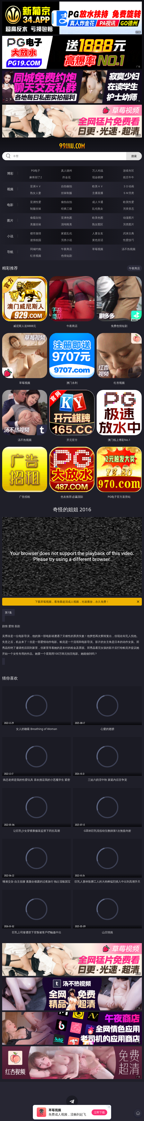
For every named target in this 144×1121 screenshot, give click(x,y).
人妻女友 (97, 233)
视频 (10, 189)
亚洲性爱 (35, 202)
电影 (10, 205)
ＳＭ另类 (128, 193)
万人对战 (97, 170)
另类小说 (66, 240)
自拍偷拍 (66, 186)
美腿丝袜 (35, 224)
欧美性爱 (128, 202)
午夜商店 (66, 249)
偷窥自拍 (35, 217)
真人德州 (66, 170)
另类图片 (128, 224)
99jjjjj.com (72, 146)
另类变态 (128, 208)
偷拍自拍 (66, 202)
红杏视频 (35, 256)
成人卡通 (97, 202)
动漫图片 (128, 217)
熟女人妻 (35, 193)
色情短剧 (66, 256)
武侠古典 (128, 233)
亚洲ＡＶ (35, 186)
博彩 (10, 173)
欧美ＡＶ (97, 186)
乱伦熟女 (97, 208)
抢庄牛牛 (128, 177)
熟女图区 (97, 224)
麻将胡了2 (35, 177)
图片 (10, 220)
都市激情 (35, 233)
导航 (10, 252)
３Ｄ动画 (128, 186)
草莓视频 (97, 249)
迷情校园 (35, 240)
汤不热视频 (128, 249)
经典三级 (66, 208)
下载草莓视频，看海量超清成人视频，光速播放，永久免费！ (87, 601)
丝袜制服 (66, 193)
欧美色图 (97, 217)
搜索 (134, 156)
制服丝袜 (35, 208)
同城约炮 (35, 249)
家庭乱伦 (66, 233)
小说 (10, 236)
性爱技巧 (128, 240)
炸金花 (66, 177)
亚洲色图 (66, 217)
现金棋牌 (97, 177)
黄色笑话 (97, 240)
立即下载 (99, 1112)
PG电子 (35, 170)
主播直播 (97, 193)
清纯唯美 (66, 224)
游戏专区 (128, 170)
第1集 (8, 612)
